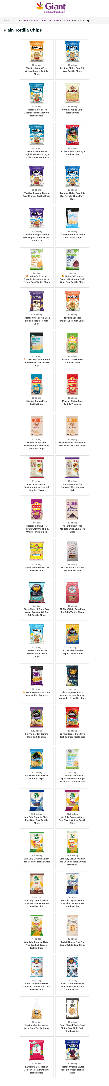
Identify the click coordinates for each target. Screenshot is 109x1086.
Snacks (34, 20)
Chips (43, 20)
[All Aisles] (54, 6)
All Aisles (23, 20)
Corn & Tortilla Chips (59, 20)
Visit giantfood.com (54, 12)
